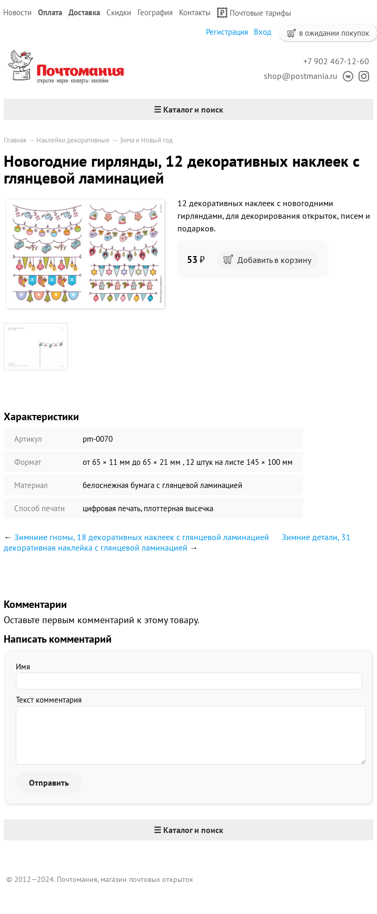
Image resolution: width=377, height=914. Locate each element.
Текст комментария (49, 700)
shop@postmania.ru (301, 75)
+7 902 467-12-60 (336, 61)
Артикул (28, 439)
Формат (27, 462)
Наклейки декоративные (73, 140)
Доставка (84, 12)
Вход (262, 32)
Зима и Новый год (146, 140)
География (155, 12)
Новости (17, 12)
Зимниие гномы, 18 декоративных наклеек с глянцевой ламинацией (141, 537)
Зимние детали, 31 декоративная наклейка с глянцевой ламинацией (177, 542)
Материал (31, 485)
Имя (23, 667)
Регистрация (227, 32)
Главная (15, 140)
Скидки (118, 12)
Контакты (195, 12)
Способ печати (39, 508)
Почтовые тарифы (254, 12)
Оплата (50, 12)
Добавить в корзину (267, 260)
